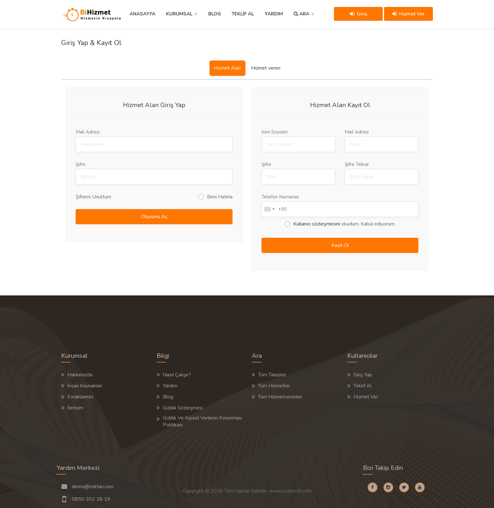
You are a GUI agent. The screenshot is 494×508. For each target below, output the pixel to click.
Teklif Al (362, 385)
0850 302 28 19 (91, 499)
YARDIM (274, 14)
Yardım (170, 385)
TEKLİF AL (243, 14)
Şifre (154, 173)
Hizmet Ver (408, 13)
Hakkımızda (79, 374)
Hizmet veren (265, 68)
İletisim (75, 407)
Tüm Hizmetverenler (280, 396)
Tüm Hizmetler (274, 385)
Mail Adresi (154, 140)
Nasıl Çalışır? (177, 374)
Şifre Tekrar (381, 173)
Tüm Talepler (272, 374)
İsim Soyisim (298, 140)
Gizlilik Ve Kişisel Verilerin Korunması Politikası (202, 421)
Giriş (358, 13)
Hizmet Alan (227, 68)
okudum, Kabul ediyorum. (344, 223)
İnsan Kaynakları (84, 385)
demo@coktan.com (93, 486)
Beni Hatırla (220, 196)
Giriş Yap (362, 374)
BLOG (214, 14)
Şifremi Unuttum (93, 196)
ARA (301, 14)
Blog (168, 396)
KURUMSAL (179, 14)
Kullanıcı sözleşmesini (316, 223)
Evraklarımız (80, 396)
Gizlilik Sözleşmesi (183, 407)
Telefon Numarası (339, 205)
